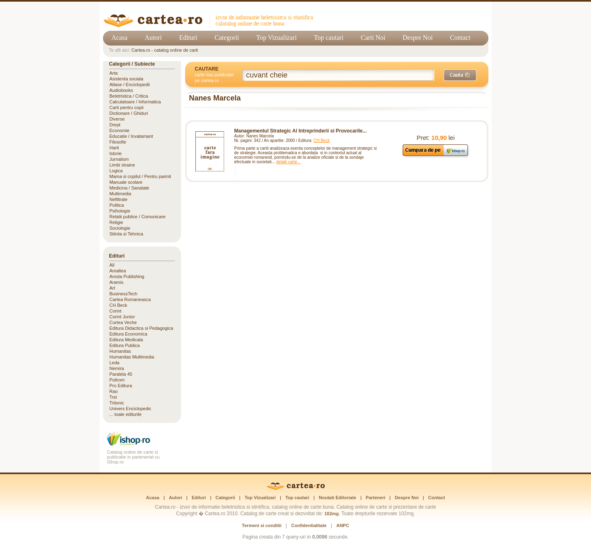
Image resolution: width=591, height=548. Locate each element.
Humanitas (120, 351)
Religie (117, 222)
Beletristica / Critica (129, 96)
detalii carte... (288, 162)
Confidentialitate (309, 525)
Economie (120, 130)
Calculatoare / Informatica (135, 101)
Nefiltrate (119, 199)
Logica (116, 170)
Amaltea (118, 270)
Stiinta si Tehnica (126, 233)
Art (112, 287)
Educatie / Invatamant (131, 136)
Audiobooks (121, 90)
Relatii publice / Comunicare (138, 216)
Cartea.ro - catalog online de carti (164, 50)
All (112, 265)
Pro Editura (121, 385)
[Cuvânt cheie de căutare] (338, 75)
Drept (115, 124)
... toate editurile (126, 414)
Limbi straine (122, 164)
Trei (113, 397)
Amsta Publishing (127, 276)
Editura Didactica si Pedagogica (141, 328)
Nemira (117, 368)
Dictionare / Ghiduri (129, 113)
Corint (115, 310)
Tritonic (117, 402)
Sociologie (120, 228)
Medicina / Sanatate (129, 187)
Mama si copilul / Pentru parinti (140, 176)
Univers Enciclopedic (130, 408)
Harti (114, 147)
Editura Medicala (126, 339)
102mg (331, 513)
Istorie (116, 153)
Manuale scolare (126, 182)
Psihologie (120, 210)
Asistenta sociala (127, 78)
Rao (114, 391)
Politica (117, 205)
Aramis (117, 282)
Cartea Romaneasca (130, 299)
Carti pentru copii (127, 107)
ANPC (342, 525)
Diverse (117, 118)
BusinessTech (123, 293)
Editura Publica (125, 345)
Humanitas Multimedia (132, 356)
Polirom (117, 379)
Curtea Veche (123, 322)
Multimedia (120, 193)
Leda (114, 362)
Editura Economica (128, 333)
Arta (114, 73)
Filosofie (118, 141)
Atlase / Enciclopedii (130, 84)
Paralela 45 (121, 374)
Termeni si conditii (261, 525)
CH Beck (322, 140)
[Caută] (460, 75)
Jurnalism (119, 159)
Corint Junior (122, 316)
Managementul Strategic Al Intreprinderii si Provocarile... (300, 131)
